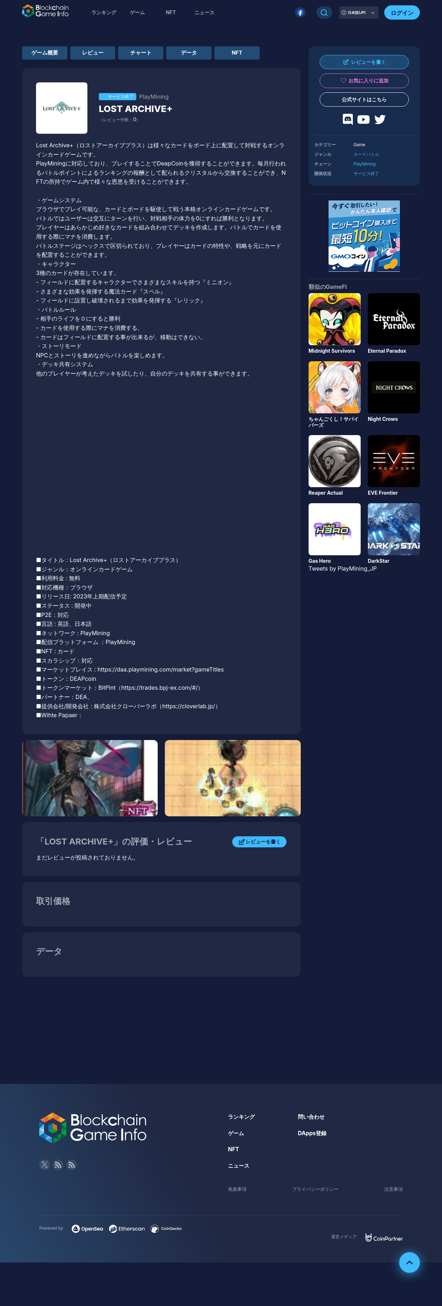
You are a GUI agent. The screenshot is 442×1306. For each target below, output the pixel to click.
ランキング (103, 12)
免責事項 (238, 1208)
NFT (171, 12)
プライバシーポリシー (315, 1208)
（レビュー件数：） (120, 139)
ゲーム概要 (49, 53)
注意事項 (393, 1208)
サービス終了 (366, 173)
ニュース (239, 1184)
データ (218, 53)
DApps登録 (313, 1152)
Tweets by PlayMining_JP (343, 568)
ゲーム (137, 12)
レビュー (105, 53)
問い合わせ (312, 1135)
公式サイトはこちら (364, 99)
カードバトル (366, 154)
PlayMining (365, 164)
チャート (161, 53)
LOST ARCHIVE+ (139, 128)
